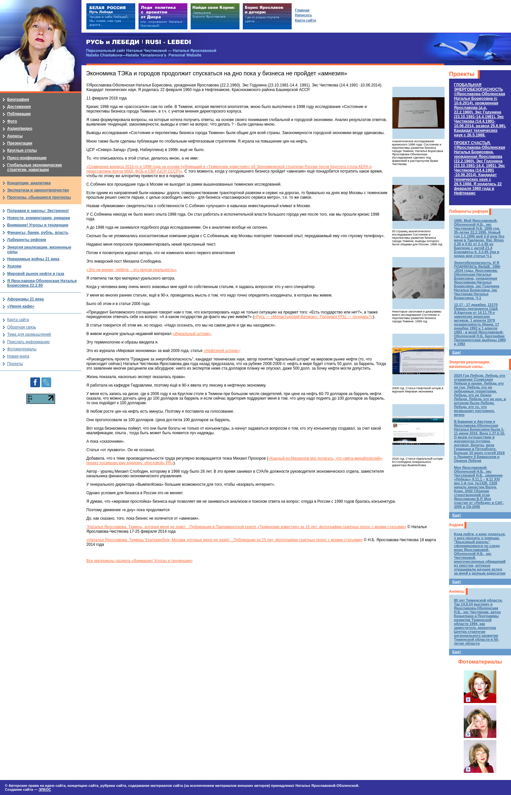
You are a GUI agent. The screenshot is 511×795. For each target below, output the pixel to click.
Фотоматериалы (480, 662)
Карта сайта (18, 319)
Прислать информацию (28, 342)
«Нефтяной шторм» (221, 350)
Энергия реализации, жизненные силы (469, 364)
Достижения (19, 106)
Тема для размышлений (29, 334)
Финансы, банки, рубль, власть (37, 232)
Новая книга (18, 356)
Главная (302, 10)
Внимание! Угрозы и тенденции (37, 225)
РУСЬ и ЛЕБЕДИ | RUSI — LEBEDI (138, 42)
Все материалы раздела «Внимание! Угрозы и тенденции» (139, 560)
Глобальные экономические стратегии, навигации (34, 167)
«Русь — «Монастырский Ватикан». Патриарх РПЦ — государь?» (313, 316)
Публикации (19, 114)
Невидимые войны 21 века (33, 259)
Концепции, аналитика (29, 183)
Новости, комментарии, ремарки (38, 218)
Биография (18, 99)
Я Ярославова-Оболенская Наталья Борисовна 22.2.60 (42, 283)
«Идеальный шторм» (191, 333)
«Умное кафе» (20, 306)
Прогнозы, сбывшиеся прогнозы (39, 197)
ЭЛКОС (44, 789)
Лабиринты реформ (468, 211)
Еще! (456, 352)
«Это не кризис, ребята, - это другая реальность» (131, 270)
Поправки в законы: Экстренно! (38, 210)
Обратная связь (21, 327)
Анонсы (456, 591)
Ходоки (456, 525)
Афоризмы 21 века (25, 299)
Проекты (461, 74)
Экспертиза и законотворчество (38, 190)
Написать (303, 15)
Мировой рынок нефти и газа (35, 273)
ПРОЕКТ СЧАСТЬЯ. (479, 168)
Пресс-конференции (27, 158)
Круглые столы (22, 150)
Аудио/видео (19, 128)
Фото (12, 121)
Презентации (19, 143)
